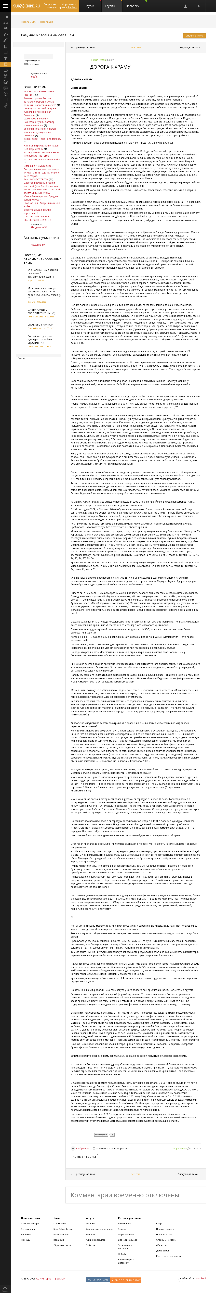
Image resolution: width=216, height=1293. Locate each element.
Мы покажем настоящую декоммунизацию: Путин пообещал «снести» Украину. (44, 291)
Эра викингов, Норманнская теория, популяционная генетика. (40, 132)
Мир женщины (126, 1234)
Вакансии (58, 1239)
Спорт (159, 1223)
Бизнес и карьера (127, 1239)
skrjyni (31, 280)
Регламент (27, 1234)
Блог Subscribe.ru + (63, 1228)
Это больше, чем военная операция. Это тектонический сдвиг (43, 273)
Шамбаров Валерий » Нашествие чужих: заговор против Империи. (39, 122)
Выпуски (92, 4)
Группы (113, 4)
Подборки (136, 4)
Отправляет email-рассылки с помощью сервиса (60, 6)
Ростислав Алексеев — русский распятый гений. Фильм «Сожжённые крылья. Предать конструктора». (42, 194)
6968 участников (31, 64)
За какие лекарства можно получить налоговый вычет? (40, 103)
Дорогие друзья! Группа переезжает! (37, 211)
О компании (59, 1223)
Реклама (90, 1223)
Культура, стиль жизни (168, 1256)
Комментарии (84, 1156)
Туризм (122, 1228)
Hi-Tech (122, 1253)
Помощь (25, 1239)
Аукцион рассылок (95, 1239)
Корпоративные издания (99, 1228)
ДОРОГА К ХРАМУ (110, 67)
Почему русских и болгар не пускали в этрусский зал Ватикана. (40, 112)
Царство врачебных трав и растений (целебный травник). (41, 184)
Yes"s (34, 76)
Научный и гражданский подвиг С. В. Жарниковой (42, 147)
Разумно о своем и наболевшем (47, 35)
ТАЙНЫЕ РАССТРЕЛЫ (36, 179)
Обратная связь (62, 1245)
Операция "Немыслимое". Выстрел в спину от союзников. (42, 167)
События (90, 1245)
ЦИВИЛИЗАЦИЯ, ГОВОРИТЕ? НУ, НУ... (40, 311)
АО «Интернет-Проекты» (50, 1278)
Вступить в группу (194, 35)
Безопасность (61, 1234)
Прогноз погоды (165, 1228)
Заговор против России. (37, 98)
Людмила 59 (39, 227)
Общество (161, 1245)
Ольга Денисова (35, 346)
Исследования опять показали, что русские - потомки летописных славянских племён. (42, 156)
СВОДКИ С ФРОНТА (39, 324)
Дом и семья (162, 1250)
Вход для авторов (30, 1223)
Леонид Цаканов (35, 328)
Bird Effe (31, 302)
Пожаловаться (103, 1148)
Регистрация (28, 1228)
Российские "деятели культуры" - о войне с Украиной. (40, 339)
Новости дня (46, 21)
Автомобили (124, 1223)
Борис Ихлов (179, 1148)
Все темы (136, 47)
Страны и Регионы (166, 1239)
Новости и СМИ (28, 21)
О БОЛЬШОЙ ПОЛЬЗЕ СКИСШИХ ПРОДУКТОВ (37, 218)
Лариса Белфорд (35, 316)
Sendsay (90, 1234)
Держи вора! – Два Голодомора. (42, 138)
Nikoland (201, 1278)
